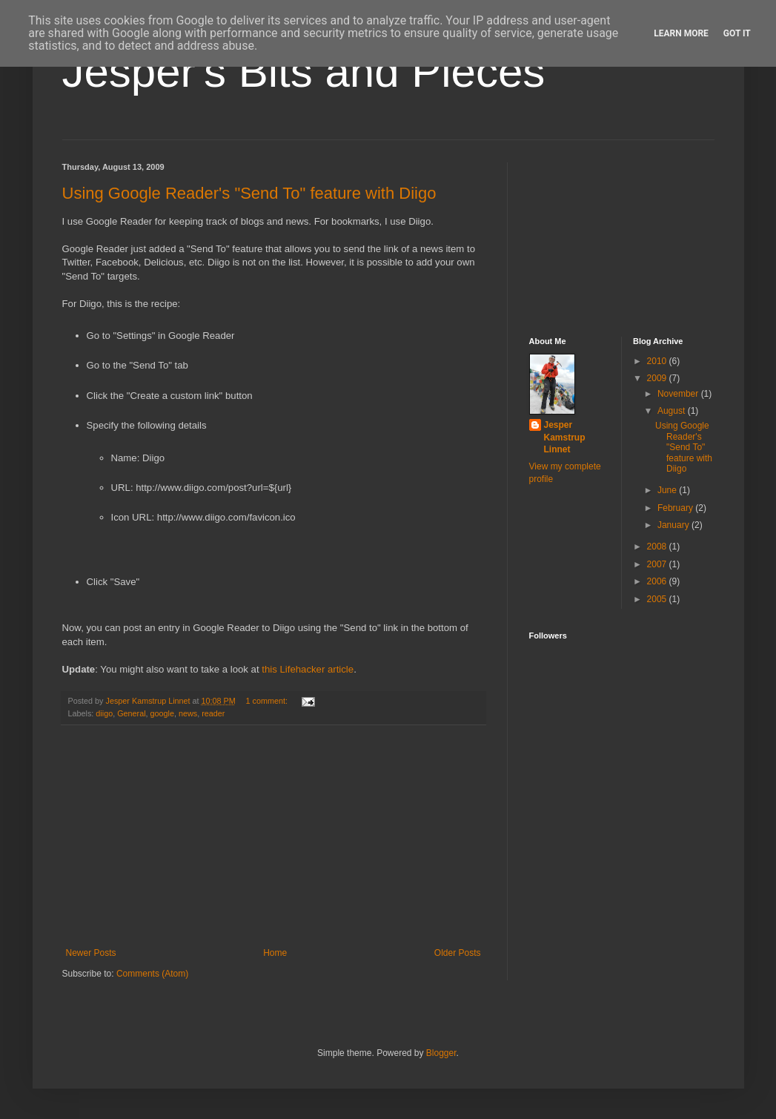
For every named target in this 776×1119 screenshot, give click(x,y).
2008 (658, 546)
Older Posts (457, 953)
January (674, 525)
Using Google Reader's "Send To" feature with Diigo (249, 193)
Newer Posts (91, 953)
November (679, 394)
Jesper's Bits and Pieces (303, 71)
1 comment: (268, 700)
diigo (104, 713)
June (668, 490)
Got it (737, 33)
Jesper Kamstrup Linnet (565, 437)
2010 (658, 361)
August (672, 411)
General (131, 713)
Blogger (441, 1053)
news (188, 713)
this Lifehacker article (308, 669)
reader (213, 713)
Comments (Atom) (152, 973)
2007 (658, 564)
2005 (658, 599)
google (162, 713)
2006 (658, 581)
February (676, 508)
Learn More (681, 33)
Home (275, 953)
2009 (658, 378)
